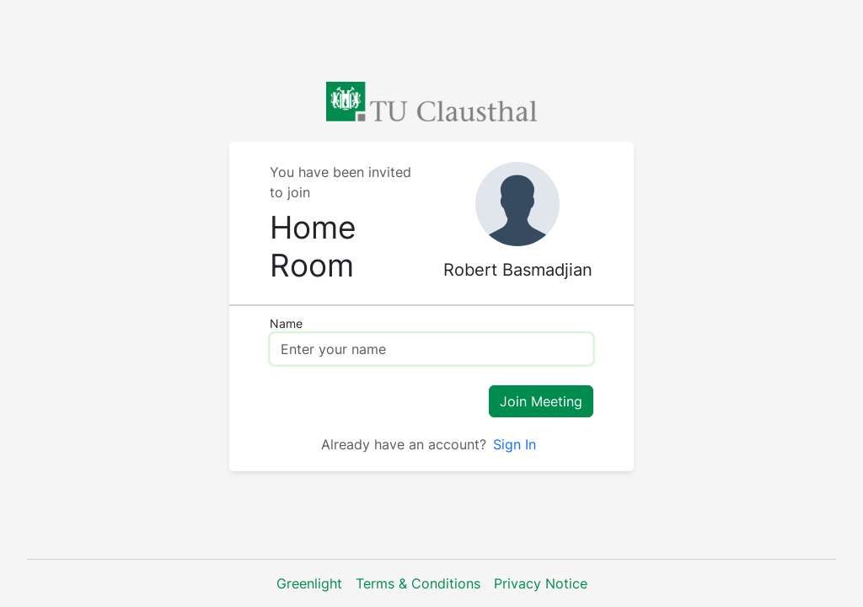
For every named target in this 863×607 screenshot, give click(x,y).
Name (286, 323)
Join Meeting (541, 401)
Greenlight (309, 583)
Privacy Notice (540, 583)
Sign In (514, 444)
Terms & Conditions (418, 583)
